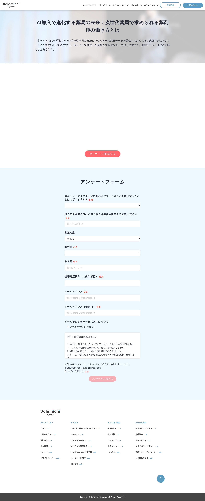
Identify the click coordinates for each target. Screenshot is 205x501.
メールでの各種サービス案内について (87, 321)
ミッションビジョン (143, 428)
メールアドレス (74, 291)
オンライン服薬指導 (79, 446)
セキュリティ (140, 440)
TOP (42, 428)
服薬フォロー (113, 446)
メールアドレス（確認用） (80, 306)
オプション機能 (119, 5)
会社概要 (139, 434)
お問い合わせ (195, 5)
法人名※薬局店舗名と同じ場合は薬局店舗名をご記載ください (101, 214)
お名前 (68, 261)
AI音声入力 (112, 428)
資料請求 (174, 5)
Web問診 (111, 452)
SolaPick (75, 434)
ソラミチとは (88, 5)
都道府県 (70, 232)
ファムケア (112, 440)
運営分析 (111, 434)
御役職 (68, 247)
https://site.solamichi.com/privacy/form (83, 368)
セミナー (44, 452)
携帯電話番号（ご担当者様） (81, 276)
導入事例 (135, 5)
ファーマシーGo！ (78, 440)
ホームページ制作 (78, 458)
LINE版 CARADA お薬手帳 (81, 452)
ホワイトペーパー (47, 458)
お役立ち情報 (149, 5)
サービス (103, 5)
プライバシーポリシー (144, 446)
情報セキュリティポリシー (146, 452)
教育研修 (74, 464)
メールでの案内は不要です (81, 327)
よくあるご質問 (141, 458)
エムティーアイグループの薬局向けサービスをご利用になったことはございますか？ (102, 198)
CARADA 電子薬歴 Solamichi (83, 428)
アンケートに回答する (102, 153)
